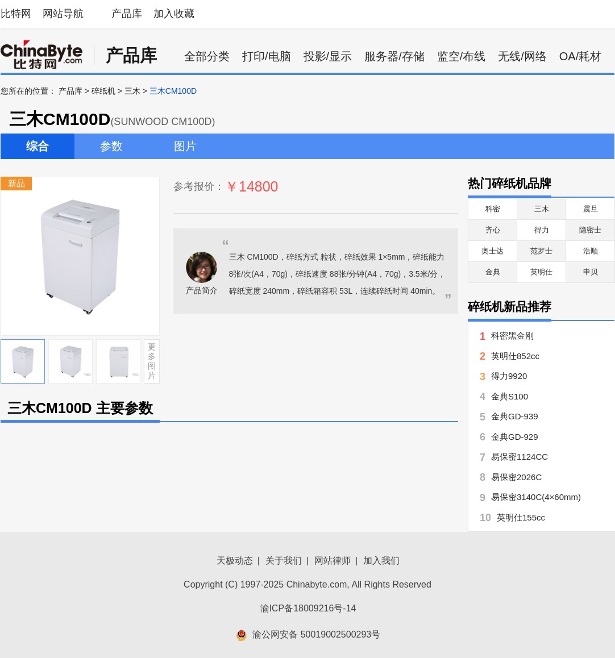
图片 (185, 146)
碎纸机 (103, 90)
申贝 (590, 272)
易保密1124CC (519, 456)
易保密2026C (516, 477)
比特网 (16, 13)
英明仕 (541, 272)
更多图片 (152, 361)
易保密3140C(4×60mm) (536, 497)
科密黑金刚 (512, 335)
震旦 (590, 209)
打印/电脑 (266, 56)
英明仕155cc (521, 517)
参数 (111, 146)
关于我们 (283, 560)
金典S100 (509, 396)
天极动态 (235, 560)
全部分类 (207, 56)
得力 (541, 230)
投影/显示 (328, 56)
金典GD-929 (514, 437)
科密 (492, 209)
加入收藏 (173, 13)
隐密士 (590, 230)
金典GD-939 (514, 416)
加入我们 (381, 560)
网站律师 (332, 560)
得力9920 (509, 376)
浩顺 (590, 251)
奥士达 (492, 251)
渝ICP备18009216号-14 (308, 608)
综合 (37, 146)
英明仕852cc (515, 356)
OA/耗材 (580, 56)
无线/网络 (522, 56)
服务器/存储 (394, 56)
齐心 (492, 230)
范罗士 (541, 251)
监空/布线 (461, 56)
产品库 (126, 13)
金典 (492, 272)
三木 (132, 90)
